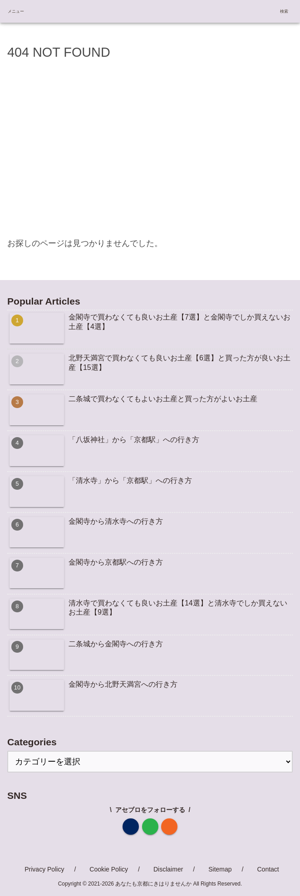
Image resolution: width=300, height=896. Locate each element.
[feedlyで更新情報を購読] (150, 826)
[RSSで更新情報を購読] (169, 826)
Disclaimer (168, 869)
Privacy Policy (44, 869)
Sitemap (219, 869)
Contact (268, 869)
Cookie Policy (108, 869)
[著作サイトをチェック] (131, 826)
